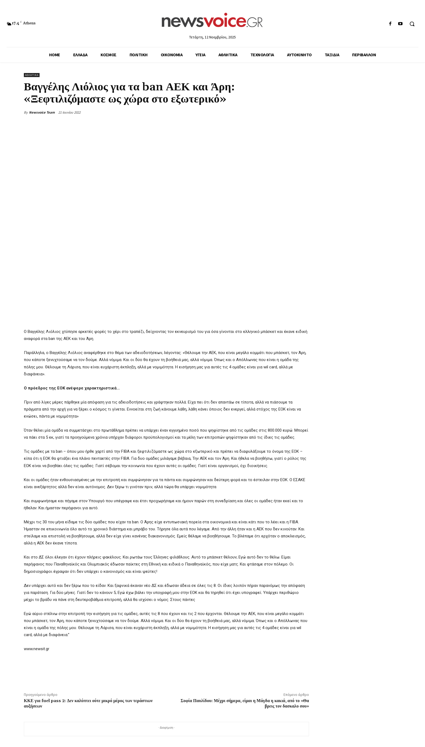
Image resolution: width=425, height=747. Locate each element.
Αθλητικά (32, 75)
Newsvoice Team (42, 112)
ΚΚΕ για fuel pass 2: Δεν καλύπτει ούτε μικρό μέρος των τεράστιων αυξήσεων (88, 703)
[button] (411, 23)
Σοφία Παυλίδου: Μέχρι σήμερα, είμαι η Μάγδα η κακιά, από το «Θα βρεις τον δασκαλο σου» (245, 703)
